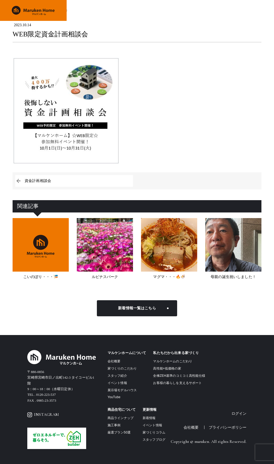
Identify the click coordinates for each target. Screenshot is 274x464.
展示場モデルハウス (122, 390)
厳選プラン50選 (119, 432)
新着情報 (149, 418)
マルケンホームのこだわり (172, 361)
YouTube (114, 397)
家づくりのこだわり (141, 10)
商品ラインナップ (174, 10)
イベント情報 (219, 10)
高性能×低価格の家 (167, 368)
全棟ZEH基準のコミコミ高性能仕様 (179, 376)
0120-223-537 (46, 395)
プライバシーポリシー (227, 427)
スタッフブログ (154, 440)
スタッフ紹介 (117, 376)
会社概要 (240, 10)
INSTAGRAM (43, 414)
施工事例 (198, 10)
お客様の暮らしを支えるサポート (177, 383)
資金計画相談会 (38, 181)
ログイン (239, 414)
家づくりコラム (154, 432)
